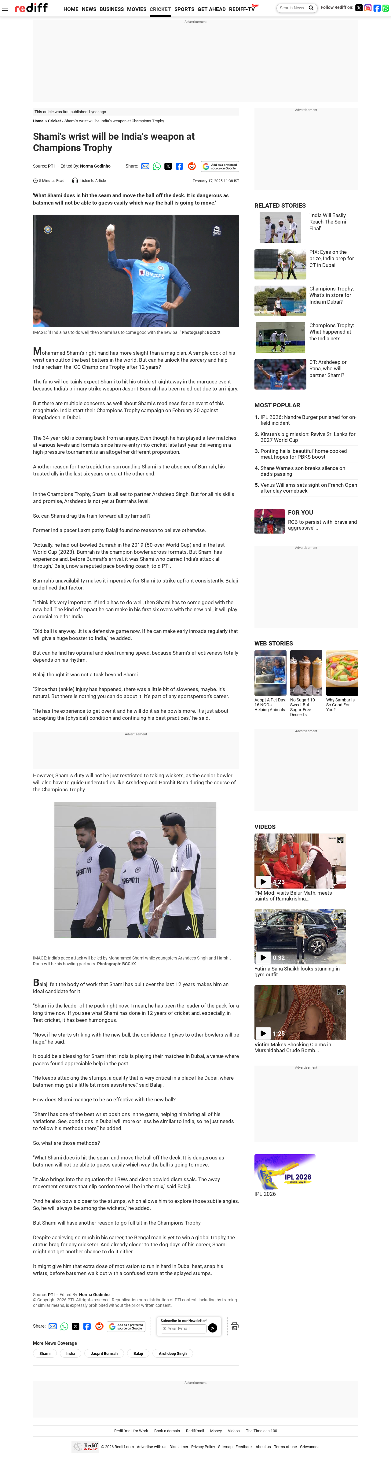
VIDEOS (265, 826)
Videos (234, 1431)
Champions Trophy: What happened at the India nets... (331, 332)
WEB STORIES (273, 643)
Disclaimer (179, 1446)
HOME (71, 9)
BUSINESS (112, 9)
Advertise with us (151, 1446)
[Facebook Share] (179, 166)
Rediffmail (195, 1431)
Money (216, 1431)
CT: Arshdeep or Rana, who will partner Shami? (328, 368)
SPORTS (184, 9)
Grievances (310, 1446)
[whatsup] (386, 8)
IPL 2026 (265, 1194)
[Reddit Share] (190, 166)
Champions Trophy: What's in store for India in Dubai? (331, 295)
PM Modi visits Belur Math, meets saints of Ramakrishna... (293, 896)
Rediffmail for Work (131, 1431)
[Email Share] (144, 166)
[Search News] (309, 8)
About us (263, 1446)
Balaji (138, 1353)
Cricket (54, 121)
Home (38, 121)
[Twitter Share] (167, 166)
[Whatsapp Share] (156, 166)
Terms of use (285, 1446)
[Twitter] (359, 8)
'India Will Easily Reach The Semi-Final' (328, 222)
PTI (51, 166)
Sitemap (225, 1446)
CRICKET (160, 9)
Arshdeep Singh (173, 1353)
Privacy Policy (203, 1446)
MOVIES (136, 9)
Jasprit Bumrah (104, 1353)
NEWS (89, 9)
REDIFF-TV (242, 9)
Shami (44, 1353)
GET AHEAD (212, 9)
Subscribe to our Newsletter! (183, 1321)
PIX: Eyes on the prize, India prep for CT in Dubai (331, 258)
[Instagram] (368, 8)
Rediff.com (124, 1446)
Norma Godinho (95, 166)
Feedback (244, 1446)
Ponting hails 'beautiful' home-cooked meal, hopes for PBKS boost (304, 454)
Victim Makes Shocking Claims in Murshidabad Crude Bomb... (292, 1047)
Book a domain (167, 1431)
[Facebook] (377, 8)
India (70, 1353)
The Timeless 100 (261, 1431)
